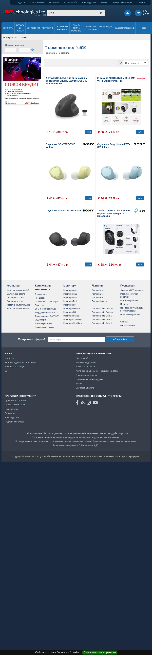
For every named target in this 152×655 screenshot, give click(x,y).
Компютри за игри (14, 301)
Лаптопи (97, 285)
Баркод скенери (127, 325)
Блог (7, 371)
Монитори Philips (71, 316)
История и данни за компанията (20, 362)
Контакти (141, 2)
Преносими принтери (130, 314)
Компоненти (33, 28)
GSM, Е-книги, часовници (76, 28)
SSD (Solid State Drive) (45, 309)
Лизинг (103, 2)
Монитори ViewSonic (72, 323)
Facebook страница (14, 366)
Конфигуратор (89, 2)
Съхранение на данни (62, 28)
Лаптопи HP (97, 297)
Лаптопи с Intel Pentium (102, 312)
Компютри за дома (14, 297)
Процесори (40, 298)
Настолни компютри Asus (18, 305)
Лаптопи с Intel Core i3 (102, 316)
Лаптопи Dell (97, 294)
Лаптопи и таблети (20, 28)
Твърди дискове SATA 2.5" (47, 312)
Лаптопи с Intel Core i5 (102, 319)
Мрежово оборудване (90, 28)
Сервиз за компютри (122, 2)
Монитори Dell (70, 301)
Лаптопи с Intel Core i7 (102, 323)
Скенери (124, 322)
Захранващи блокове (45, 327)
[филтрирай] (32, 49)
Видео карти (40, 320)
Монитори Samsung (72, 319)
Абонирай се (120, 339)
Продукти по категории (16, 400)
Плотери (124, 304)
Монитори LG (69, 312)
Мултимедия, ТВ (106, 28)
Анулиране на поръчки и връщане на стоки (97, 371)
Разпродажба (70, 2)
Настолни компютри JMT (17, 290)
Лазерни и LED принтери (131, 290)
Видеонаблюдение (124, 28)
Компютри (7, 28)
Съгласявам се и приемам (99, 652)
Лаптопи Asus (98, 290)
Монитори (69, 285)
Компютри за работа (15, 294)
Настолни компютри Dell (17, 308)
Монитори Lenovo (71, 308)
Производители (37, 2)
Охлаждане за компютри (46, 301)
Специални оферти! (31, 339)
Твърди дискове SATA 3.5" (47, 316)
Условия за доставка (86, 362)
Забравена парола (85, 388)
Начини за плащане (85, 366)
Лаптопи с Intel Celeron (102, 308)
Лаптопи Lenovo (99, 301)
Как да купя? (82, 358)
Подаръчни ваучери (14, 421)
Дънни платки (41, 294)
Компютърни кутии (43, 323)
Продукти (20, 2)
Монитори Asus (70, 297)
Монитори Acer (70, 290)
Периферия (48, 28)
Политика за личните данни (89, 379)
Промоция (10, 413)
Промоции (54, 2)
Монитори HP (69, 305)
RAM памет (40, 305)
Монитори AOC (70, 294)
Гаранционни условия (86, 375)
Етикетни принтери (129, 300)
